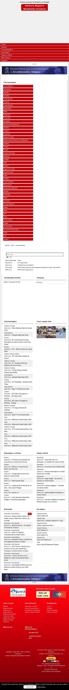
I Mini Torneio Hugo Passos (25, 270)
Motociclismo (8, 185)
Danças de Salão (9, 137)
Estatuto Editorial (8, 608)
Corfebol (6, 131)
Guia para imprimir (52, 612)
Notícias (4, 47)
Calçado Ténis (41, 518)
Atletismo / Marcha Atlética (11, 354)
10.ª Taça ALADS (22, 263)
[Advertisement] (34, 27)
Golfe (5, 162)
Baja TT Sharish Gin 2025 (20, 389)
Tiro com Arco (8, 226)
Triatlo (5, 233)
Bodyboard (7, 115)
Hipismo (6, 166)
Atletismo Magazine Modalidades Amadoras (18, 655)
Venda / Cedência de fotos (32, 612)
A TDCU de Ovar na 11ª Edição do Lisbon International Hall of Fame (16, 558)
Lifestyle (6, 178)
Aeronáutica (7, 89)
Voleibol (6, 239)
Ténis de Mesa (8, 220)
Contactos (6, 622)
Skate (5, 210)
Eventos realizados (52, 610)
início (12, 245)
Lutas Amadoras (9, 182)
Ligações (4, 60)
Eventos (6, 147)
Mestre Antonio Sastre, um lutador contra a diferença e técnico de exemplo (16, 518)
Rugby (6, 207)
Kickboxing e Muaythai (10, 188)
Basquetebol (7, 108)
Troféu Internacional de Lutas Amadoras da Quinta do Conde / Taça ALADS (39, 267)
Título (19, 260)
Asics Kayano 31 (42, 535)
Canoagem (7, 121)
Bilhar (5, 111)
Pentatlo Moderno (9, 204)
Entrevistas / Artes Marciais (12, 513)
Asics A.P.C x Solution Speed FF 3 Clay (50, 520)
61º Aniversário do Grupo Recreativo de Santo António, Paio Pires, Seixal (17, 342)
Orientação (7, 194)
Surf (5, 213)
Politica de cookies (8, 616)
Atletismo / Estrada (9, 326)
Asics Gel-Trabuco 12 (44, 540)
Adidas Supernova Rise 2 (45, 525)
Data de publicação (10, 260)
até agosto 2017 (33, 632)
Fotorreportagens (7, 49)
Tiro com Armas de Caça (11, 229)
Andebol (6, 92)
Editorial (5, 606)
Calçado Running (42, 513)
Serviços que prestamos (32, 608)
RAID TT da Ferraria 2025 (20, 415)
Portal (3, 44)
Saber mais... (41, 687)
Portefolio (49, 608)
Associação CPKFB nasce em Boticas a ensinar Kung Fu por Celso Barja (18, 567)
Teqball (6, 223)
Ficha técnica (7, 610)
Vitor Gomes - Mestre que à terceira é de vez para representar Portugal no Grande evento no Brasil (17, 549)
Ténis (5, 217)
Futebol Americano (9, 153)
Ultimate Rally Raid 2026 (20, 335)
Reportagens (5, 52)
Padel (5, 198)
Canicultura (7, 118)
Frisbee (6, 150)
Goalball (6, 159)
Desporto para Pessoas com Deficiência (16, 140)
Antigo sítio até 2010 (9, 618)
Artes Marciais (8, 99)
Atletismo (6, 102)
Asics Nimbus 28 (42, 516)
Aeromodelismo (8, 86)
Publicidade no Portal (31, 606)
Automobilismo (8, 105)
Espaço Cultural (6, 55)
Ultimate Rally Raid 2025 (20, 377)
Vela (5, 236)
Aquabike (6, 95)
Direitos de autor (7, 612)
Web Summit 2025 (18, 481)
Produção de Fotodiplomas (32, 610)
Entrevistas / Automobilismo (12, 537)
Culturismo (7, 134)
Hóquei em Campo (9, 169)
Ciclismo (6, 127)
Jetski (5, 175)
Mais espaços (5, 57)
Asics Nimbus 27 (42, 530)
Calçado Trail (40, 537)
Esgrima (6, 143)
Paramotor (7, 201)
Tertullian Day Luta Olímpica (25, 265)
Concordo (30, 687)
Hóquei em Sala (8, 172)
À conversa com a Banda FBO (55, 467)
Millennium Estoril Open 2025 (21, 419)
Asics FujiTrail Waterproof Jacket (48, 544)
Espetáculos (40, 457)
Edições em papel (8, 620)
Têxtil (38, 542)
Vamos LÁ (15, 492)
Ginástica (6, 156)
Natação (6, 191)
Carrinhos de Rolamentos (11, 124)
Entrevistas (40, 464)
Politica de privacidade (9, 614)
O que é (49, 606)
